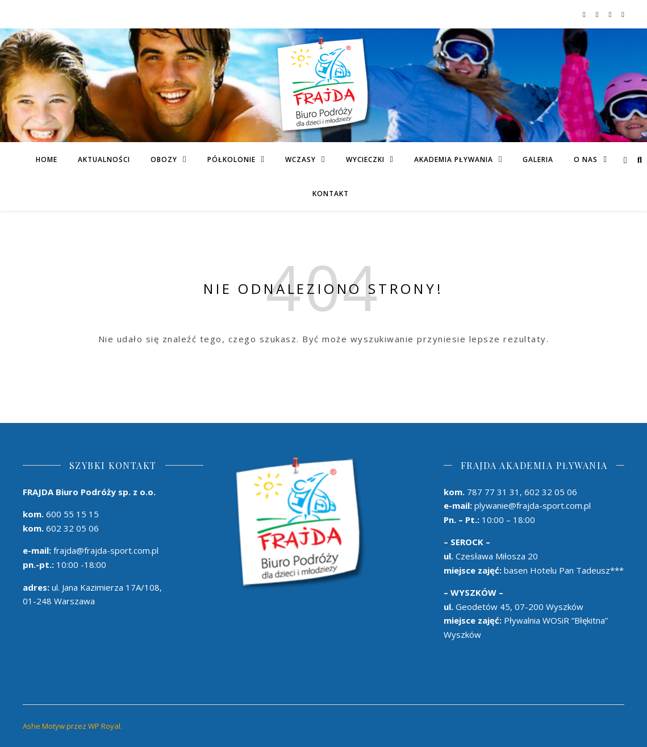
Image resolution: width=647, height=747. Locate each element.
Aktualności (104, 159)
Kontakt (330, 193)
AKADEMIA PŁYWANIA (453, 159)
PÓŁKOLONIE (231, 159)
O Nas (586, 159)
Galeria (538, 159)
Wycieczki (365, 159)
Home (46, 159)
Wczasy (300, 159)
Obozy (164, 159)
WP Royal (104, 726)
